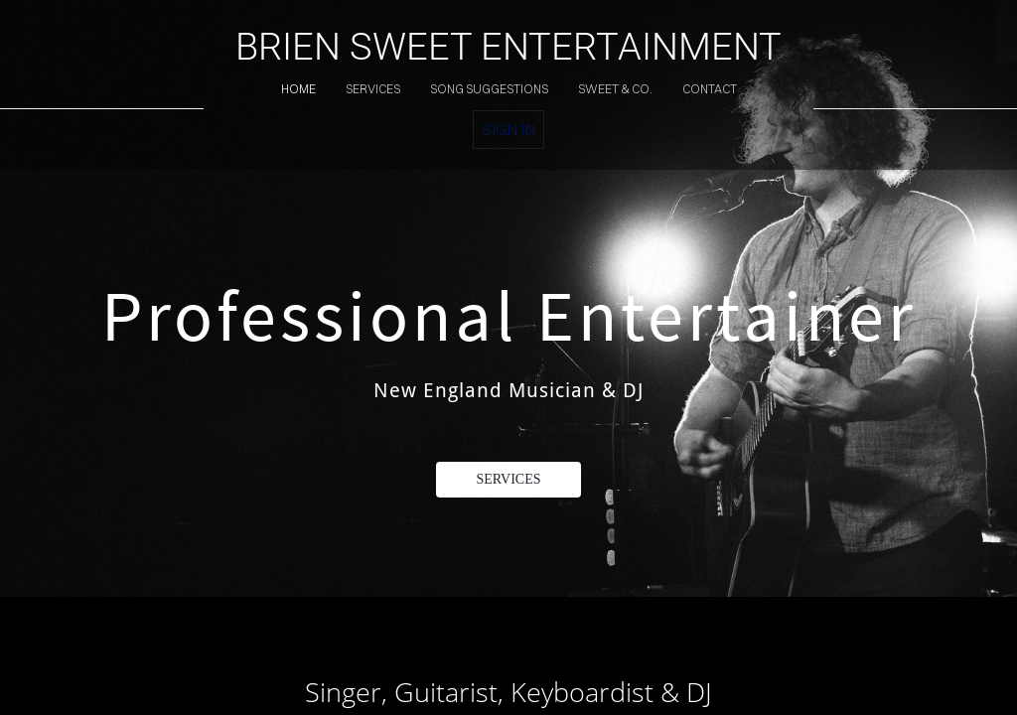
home (298, 88)
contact (709, 88)
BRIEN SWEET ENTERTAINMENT (508, 47)
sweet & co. (615, 88)
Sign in (508, 129)
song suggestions (489, 88)
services (373, 88)
